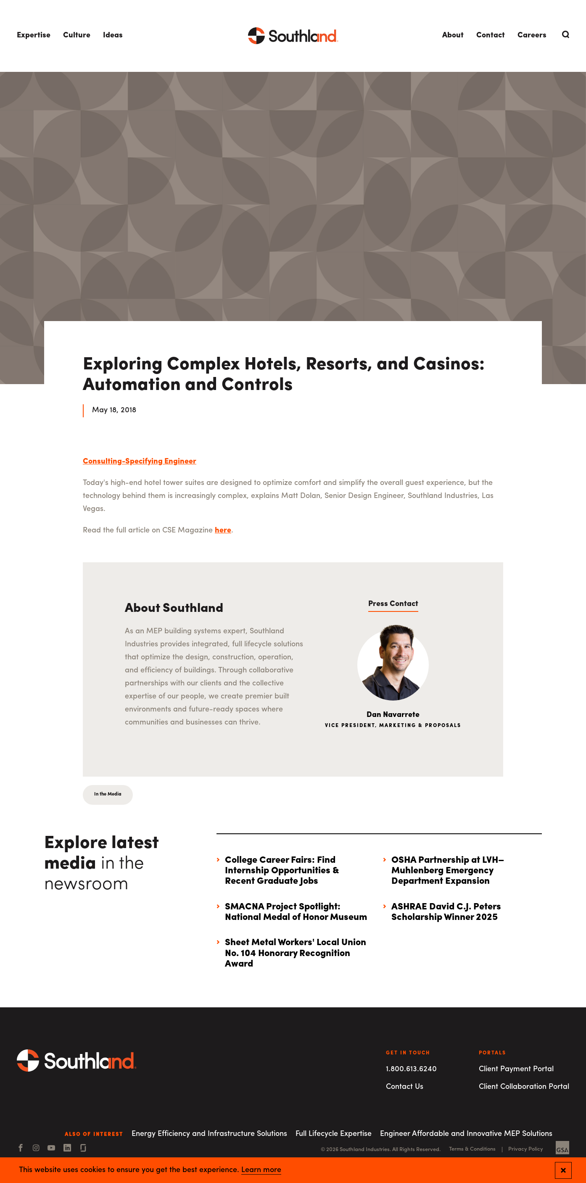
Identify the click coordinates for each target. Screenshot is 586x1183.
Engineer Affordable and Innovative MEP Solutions (466, 1134)
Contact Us (404, 1087)
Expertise (33, 36)
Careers (531, 36)
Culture (76, 36)
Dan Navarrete (393, 715)
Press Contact (393, 604)
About (453, 36)
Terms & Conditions (472, 1149)
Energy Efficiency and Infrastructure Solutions (209, 1134)
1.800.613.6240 (411, 1069)
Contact (490, 36)
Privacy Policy (525, 1149)
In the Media (107, 794)
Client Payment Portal (516, 1069)
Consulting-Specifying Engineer (139, 462)
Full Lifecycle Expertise (334, 1134)
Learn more (261, 1170)
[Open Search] (564, 34)
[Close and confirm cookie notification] (563, 1170)
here (223, 531)
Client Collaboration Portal (524, 1087)
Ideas (113, 36)
